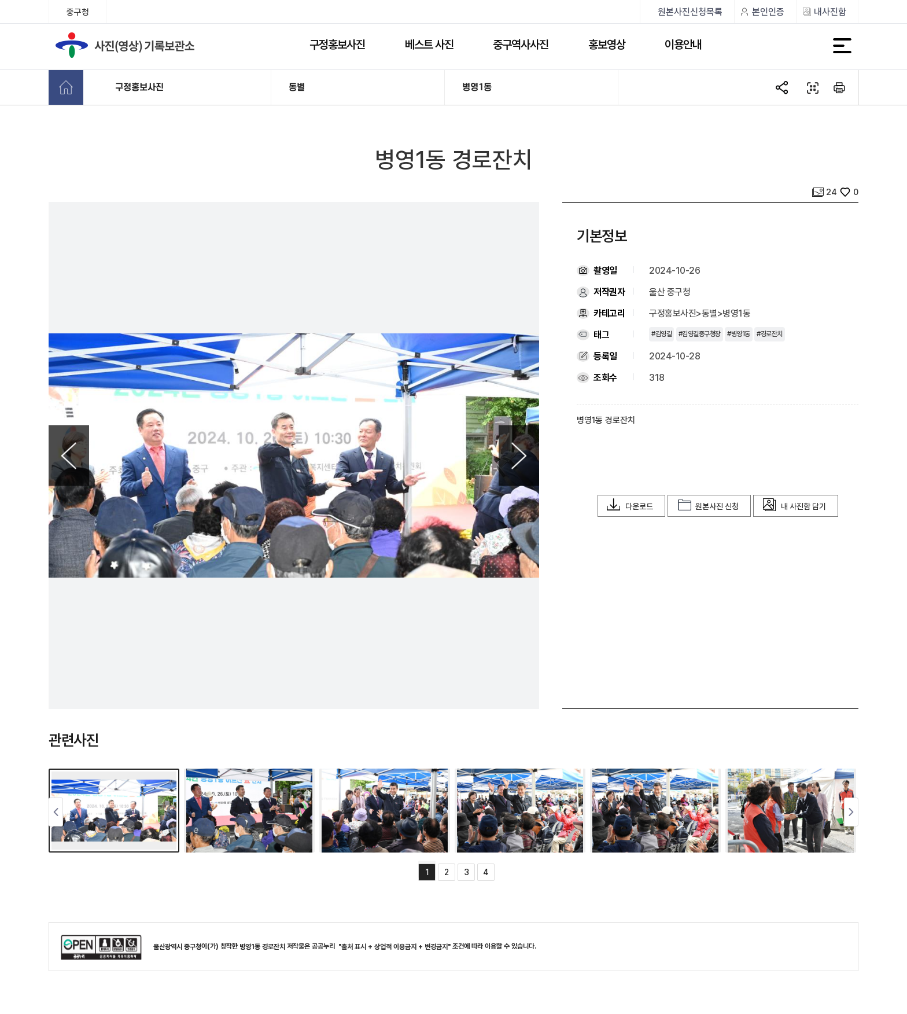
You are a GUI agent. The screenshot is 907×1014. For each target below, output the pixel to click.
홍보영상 (606, 45)
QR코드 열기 (811, 88)
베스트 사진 (429, 45)
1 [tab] (427, 872)
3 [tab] (466, 872)
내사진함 (830, 11)
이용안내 (683, 45)
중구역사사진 (520, 45)
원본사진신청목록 (690, 11)
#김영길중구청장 (700, 334)
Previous (69, 455)
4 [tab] (486, 872)
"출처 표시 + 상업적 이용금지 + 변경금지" (394, 947)
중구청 (78, 12)
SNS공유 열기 (783, 88)
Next (519, 455)
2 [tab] (446, 872)
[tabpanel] (116, 811)
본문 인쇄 (840, 88)
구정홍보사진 (337, 45)
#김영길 (661, 334)
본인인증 (768, 11)
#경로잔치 (770, 334)
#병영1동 (738, 334)
